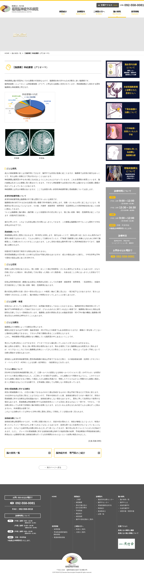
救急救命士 (102, 511)
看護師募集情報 (59, 537)
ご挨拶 (78, 499)
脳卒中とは (124, 502)
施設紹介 (79, 513)
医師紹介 (101, 508)
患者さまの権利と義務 (126, 530)
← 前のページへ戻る (53, 467)
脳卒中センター (103, 502)
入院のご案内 (80, 532)
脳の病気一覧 (16, 53)
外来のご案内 (80, 529)
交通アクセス (109, 5)
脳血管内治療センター (106, 499)
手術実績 (79, 510)
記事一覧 (101, 514)
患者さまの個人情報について (128, 533)
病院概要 (79, 502)
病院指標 (79, 516)
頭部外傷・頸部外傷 (127, 511)
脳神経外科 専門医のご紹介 (70, 453)
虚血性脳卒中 (124, 505)
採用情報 (57, 529)
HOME (7, 53)
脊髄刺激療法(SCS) (105, 505)
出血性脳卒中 (124, 508)
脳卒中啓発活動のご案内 (84, 519)
